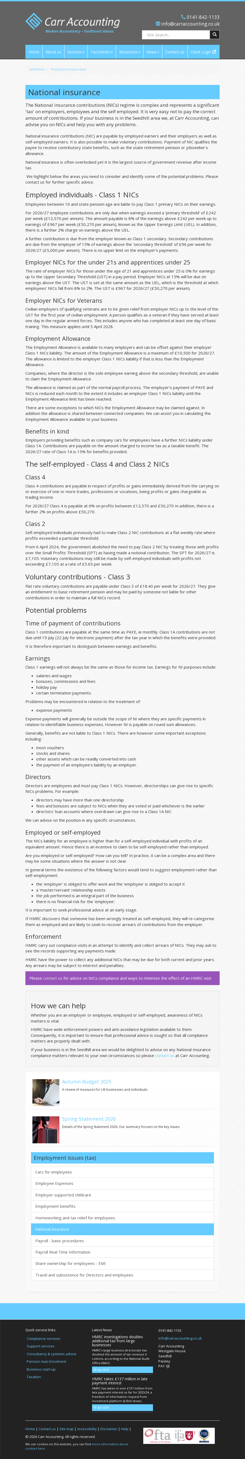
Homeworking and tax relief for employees (75, 1217)
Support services (41, 1346)
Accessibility (87, 1428)
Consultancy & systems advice (51, 1353)
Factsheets (102, 51)
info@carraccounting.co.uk (190, 24)
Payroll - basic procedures (59, 1240)
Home (34, 51)
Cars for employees (53, 1172)
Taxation (34, 1376)
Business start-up (41, 1369)
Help (124, 1428)
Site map (66, 1428)
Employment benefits (55, 1206)
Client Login (203, 51)
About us (53, 51)
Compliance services (43, 1338)
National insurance (52, 1229)
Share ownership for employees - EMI (70, 1263)
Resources (129, 51)
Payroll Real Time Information (62, 1252)
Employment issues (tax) (68, 69)
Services (75, 51)
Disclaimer (108, 1428)
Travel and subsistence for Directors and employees (84, 1275)
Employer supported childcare (63, 1195)
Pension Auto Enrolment (46, 1361)
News (153, 51)
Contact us (174, 51)
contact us (52, 978)
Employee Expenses (54, 1183)
